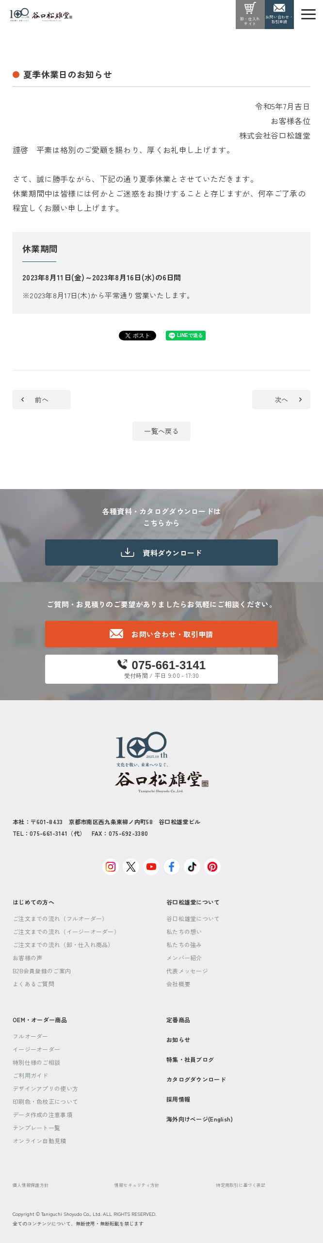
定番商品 (178, 1019)
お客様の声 (27, 957)
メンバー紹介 (184, 957)
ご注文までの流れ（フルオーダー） (60, 918)
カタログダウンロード (196, 1079)
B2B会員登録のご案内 (42, 971)
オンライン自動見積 (39, 1140)
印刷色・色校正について (45, 1101)
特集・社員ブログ (190, 1059)
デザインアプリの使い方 (45, 1088)
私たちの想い (184, 931)
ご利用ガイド (30, 1075)
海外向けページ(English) (199, 1119)
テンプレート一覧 (36, 1127)
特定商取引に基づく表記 (240, 1185)
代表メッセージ (187, 971)
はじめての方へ (33, 902)
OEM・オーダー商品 (40, 1019)
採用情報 (178, 1099)
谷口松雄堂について (193, 902)
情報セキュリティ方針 (137, 1185)
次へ (288, 399)
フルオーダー (30, 1036)
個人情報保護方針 (30, 1185)
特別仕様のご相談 (36, 1062)
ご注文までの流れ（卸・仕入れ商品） (63, 944)
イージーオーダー (36, 1049)
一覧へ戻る (161, 431)
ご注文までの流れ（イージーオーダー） (66, 931)
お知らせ (178, 1039)
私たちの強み (184, 944)
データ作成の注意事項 (42, 1114)
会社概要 (178, 984)
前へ (34, 399)
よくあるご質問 (33, 984)
